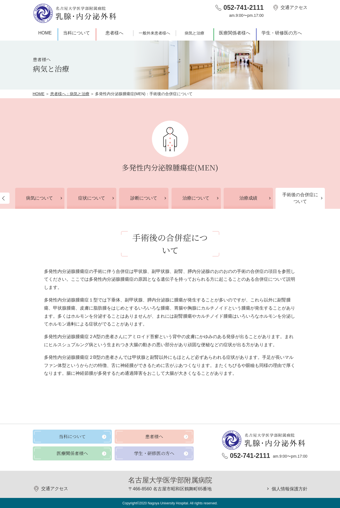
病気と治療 (194, 33)
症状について (91, 198)
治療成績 (248, 198)
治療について (195, 198)
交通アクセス (294, 7)
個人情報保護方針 (289, 488)
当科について (76, 33)
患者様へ (114, 33)
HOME (45, 33)
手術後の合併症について (300, 198)
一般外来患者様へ (154, 33)
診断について (143, 198)
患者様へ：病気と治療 (69, 94)
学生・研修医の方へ (282, 33)
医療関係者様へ (234, 33)
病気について (39, 198)
